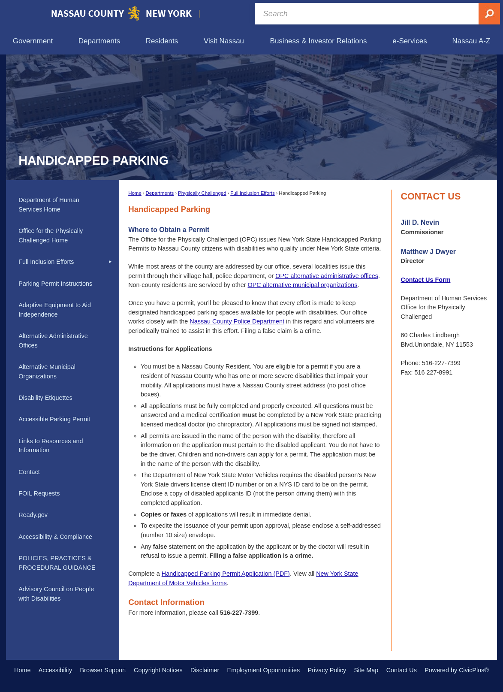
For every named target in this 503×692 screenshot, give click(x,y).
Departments (159, 193)
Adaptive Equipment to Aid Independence (54, 310)
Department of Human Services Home (48, 204)
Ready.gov (33, 514)
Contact (29, 471)
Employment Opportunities (263, 670)
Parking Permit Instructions (55, 283)
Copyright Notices (158, 670)
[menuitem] (33, 40)
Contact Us (401, 670)
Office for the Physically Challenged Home (50, 235)
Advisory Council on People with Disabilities (56, 594)
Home (135, 193)
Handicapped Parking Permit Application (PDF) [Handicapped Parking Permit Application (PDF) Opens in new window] (226, 573)
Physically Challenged (202, 193)
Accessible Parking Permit (54, 419)
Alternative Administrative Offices (53, 340)
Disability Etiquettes (45, 397)
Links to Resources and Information (50, 446)
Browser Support (103, 670)
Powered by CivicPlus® (457, 670)
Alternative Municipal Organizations (46, 371)
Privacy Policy (327, 670)
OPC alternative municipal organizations (303, 284)
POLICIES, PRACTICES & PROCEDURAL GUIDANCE (56, 563)
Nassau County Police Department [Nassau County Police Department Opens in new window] (237, 321)
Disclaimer (204, 670)
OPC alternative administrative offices (326, 275)
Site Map (366, 670)
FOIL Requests (39, 493)
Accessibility (55, 670)
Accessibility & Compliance (55, 536)
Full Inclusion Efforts (252, 193)
